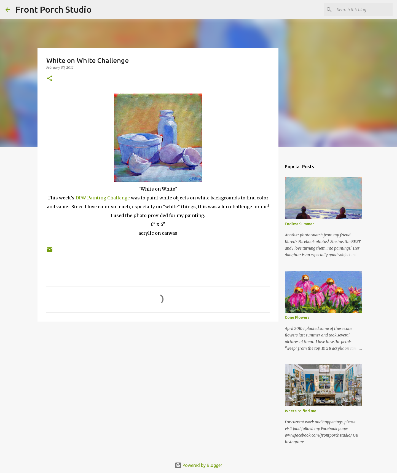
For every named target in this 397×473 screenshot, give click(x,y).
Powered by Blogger (198, 465)
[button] (49, 78)
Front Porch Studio (53, 9)
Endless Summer (299, 224)
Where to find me (300, 411)
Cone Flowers (297, 317)
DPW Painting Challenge (103, 198)
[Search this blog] (364, 9)
